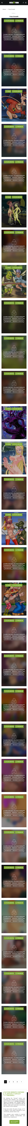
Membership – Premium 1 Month (13, 36)
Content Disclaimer (19, 1101)
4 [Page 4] (17, 1082)
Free (9, 91)
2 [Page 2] (9, 1082)
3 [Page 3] (13, 1082)
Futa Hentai (10, 20)
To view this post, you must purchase (14, 34)
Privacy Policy (21, 1102)
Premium (20, 20)
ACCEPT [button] (14, 1122)
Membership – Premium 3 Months (14, 39)
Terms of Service (8, 1102)
